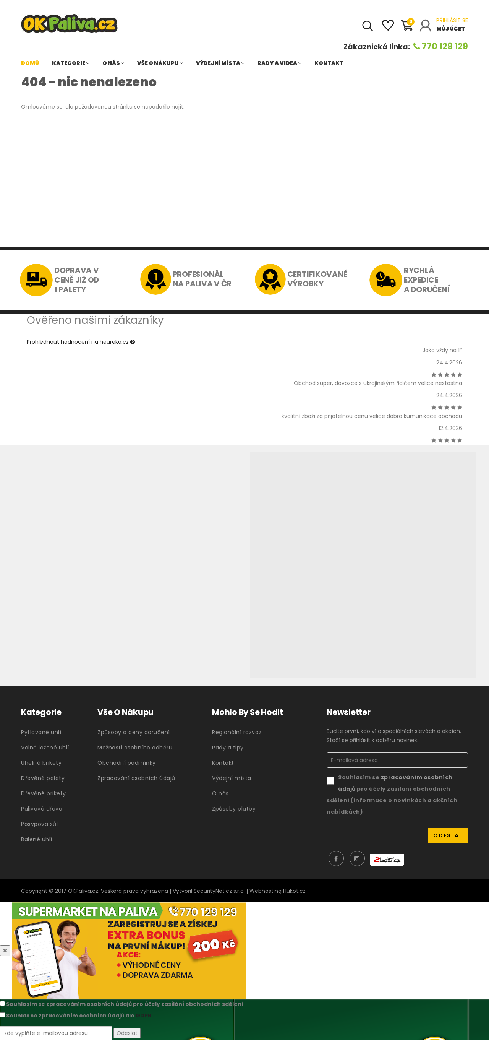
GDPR (143, 1015)
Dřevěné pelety (43, 778)
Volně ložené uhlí (45, 747)
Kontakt (328, 63)
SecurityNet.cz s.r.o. (219, 891)
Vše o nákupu (160, 63)
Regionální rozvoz (237, 732)
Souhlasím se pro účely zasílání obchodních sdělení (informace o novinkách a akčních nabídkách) (392, 794)
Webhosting (265, 891)
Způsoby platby (234, 808)
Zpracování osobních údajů (136, 778)
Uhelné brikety (41, 763)
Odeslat (127, 1033)
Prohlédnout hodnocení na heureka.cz (81, 342)
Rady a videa (279, 63)
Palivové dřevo (41, 808)
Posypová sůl (39, 824)
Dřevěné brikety (43, 793)
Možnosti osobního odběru (134, 747)
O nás (113, 63)
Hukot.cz (294, 891)
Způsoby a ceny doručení (133, 732)
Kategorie (70, 63)
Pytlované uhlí (41, 732)
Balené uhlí (36, 839)
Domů (30, 63)
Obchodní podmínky (126, 763)
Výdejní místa (220, 63)
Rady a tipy (228, 747)
